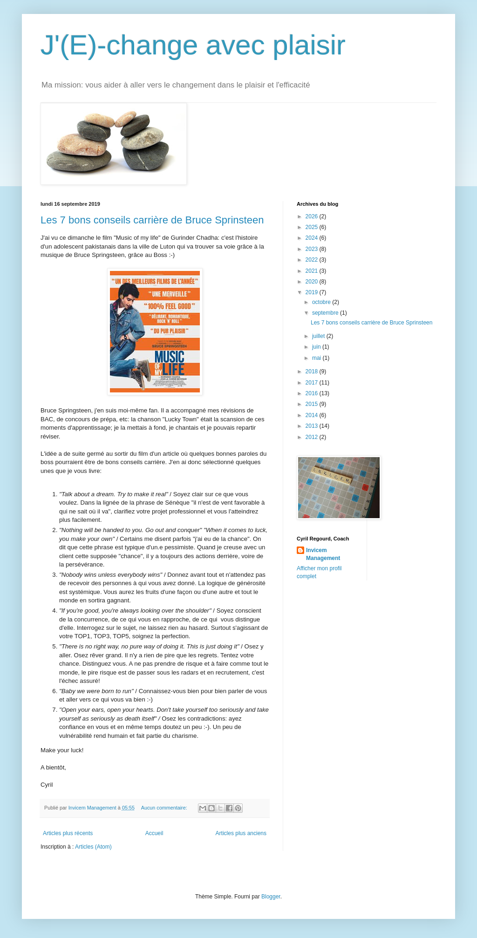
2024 (313, 238)
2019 (313, 292)
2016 (313, 393)
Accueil (154, 833)
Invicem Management (323, 554)
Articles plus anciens (241, 833)
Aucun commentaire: (165, 807)
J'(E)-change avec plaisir (193, 45)
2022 (313, 259)
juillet (319, 336)
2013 (313, 426)
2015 (313, 404)
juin (317, 347)
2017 (313, 382)
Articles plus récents (68, 833)
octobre (322, 302)
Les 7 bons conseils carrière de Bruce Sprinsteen (152, 220)
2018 (313, 371)
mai (317, 358)
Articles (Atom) (93, 847)
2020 (313, 281)
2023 (313, 249)
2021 (313, 271)
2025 (313, 227)
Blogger (270, 896)
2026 (313, 216)
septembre (326, 313)
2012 (313, 437)
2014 (313, 415)
